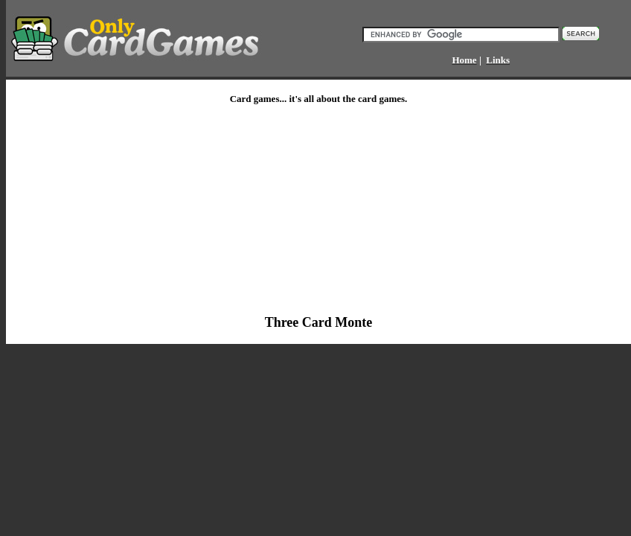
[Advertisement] (215, 210)
